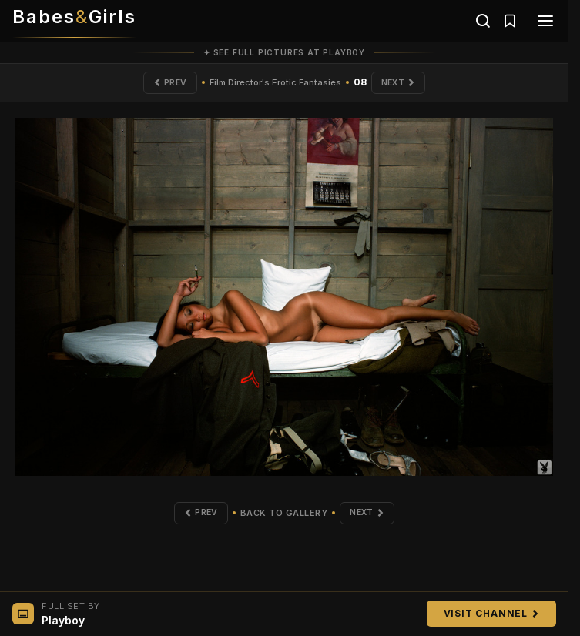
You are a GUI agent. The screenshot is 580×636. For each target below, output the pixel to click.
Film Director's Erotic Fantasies (274, 83)
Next (400, 83)
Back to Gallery (283, 514)
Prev (167, 83)
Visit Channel (491, 613)
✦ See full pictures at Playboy (284, 52)
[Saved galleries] (510, 20)
